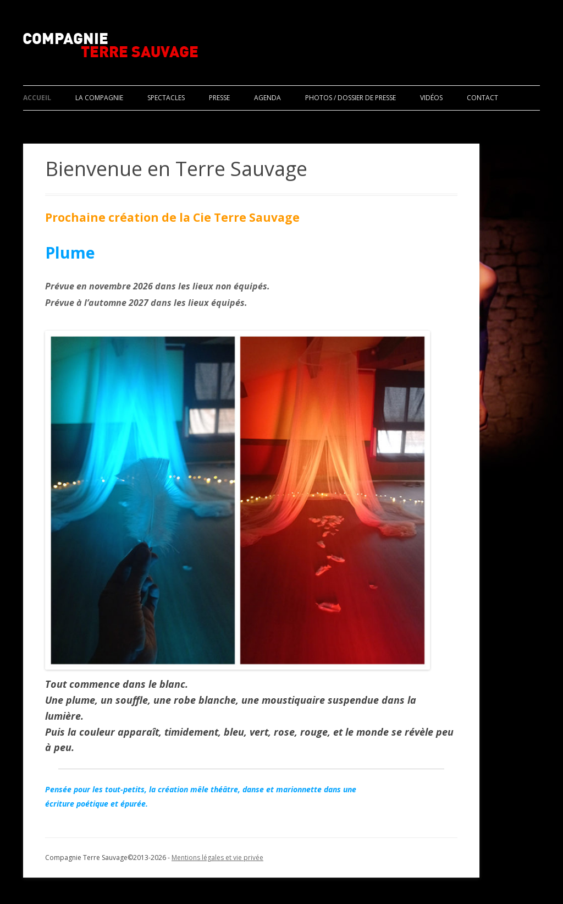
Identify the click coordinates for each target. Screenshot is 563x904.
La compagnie (99, 97)
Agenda (267, 97)
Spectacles (166, 97)
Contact (482, 97)
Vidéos (431, 97)
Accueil (37, 97)
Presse (219, 97)
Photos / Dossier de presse (350, 97)
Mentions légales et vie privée (217, 857)
